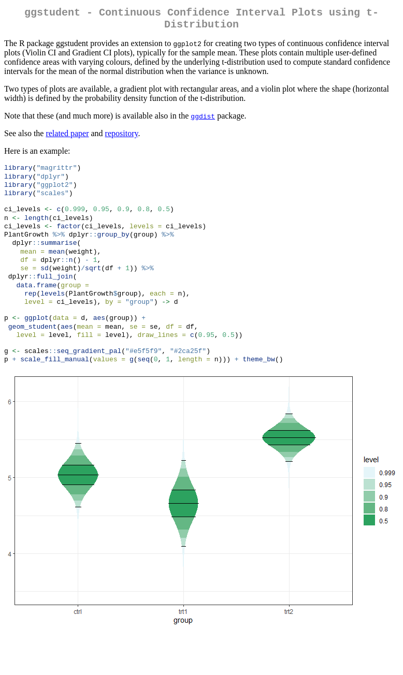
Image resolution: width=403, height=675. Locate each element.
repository (121, 137)
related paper (67, 137)
